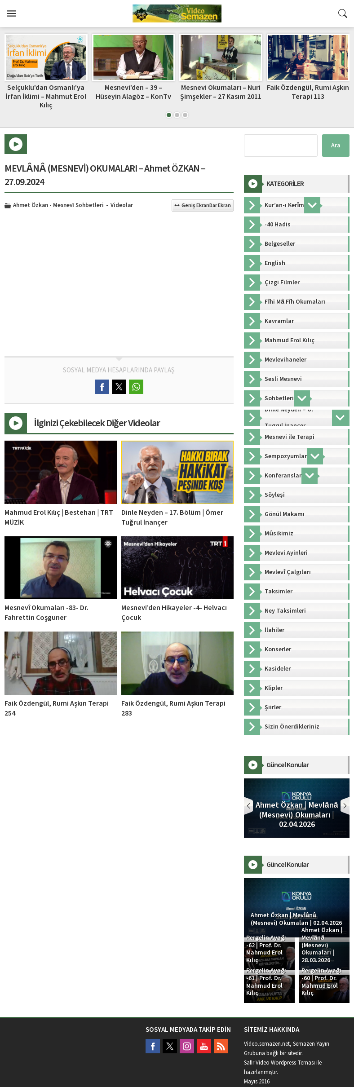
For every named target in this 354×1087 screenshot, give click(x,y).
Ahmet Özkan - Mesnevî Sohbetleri (58, 206)
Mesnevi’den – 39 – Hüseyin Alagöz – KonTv (133, 92)
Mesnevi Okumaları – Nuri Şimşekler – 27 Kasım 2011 (220, 92)
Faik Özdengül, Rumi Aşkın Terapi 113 (308, 92)
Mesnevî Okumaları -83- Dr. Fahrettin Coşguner (46, 613)
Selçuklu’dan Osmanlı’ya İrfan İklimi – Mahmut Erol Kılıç (46, 96)
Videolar (122, 206)
